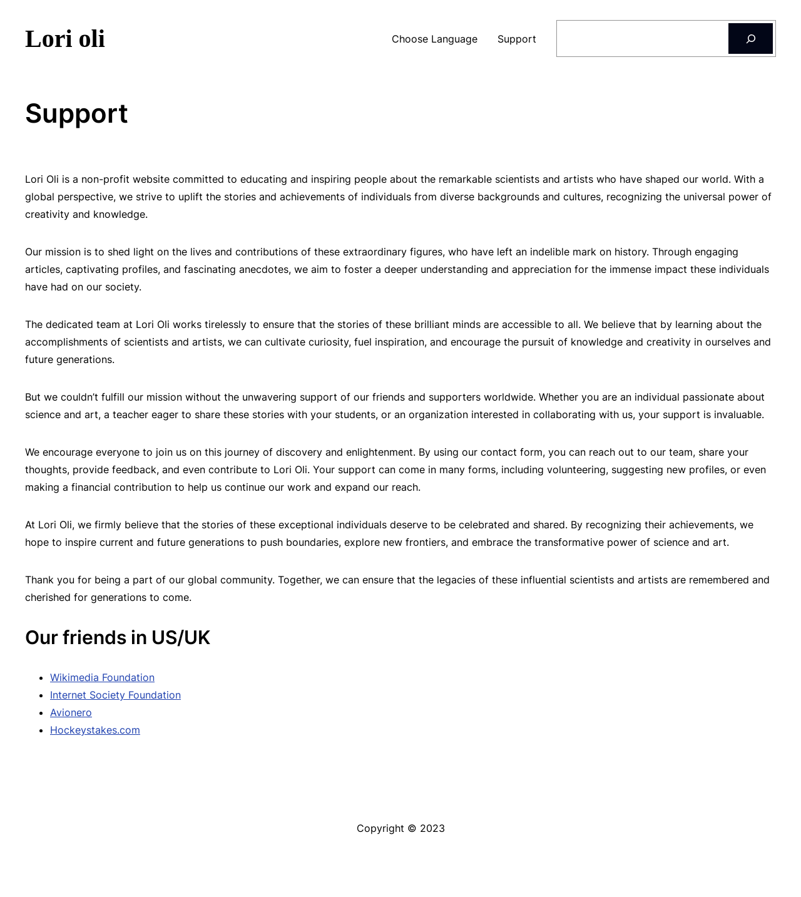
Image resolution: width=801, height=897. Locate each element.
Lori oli (65, 38)
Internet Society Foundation (115, 695)
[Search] (750, 38)
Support (516, 39)
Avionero (71, 712)
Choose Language (434, 39)
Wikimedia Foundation (102, 677)
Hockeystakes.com (95, 730)
